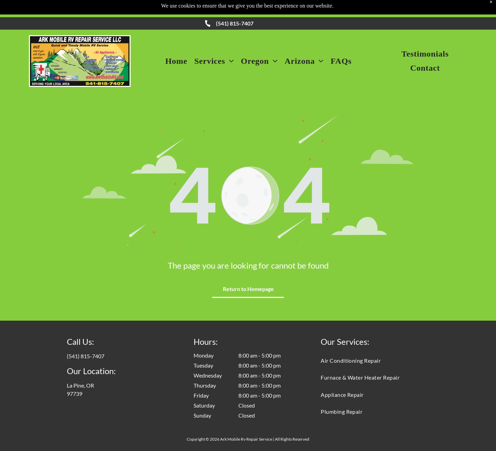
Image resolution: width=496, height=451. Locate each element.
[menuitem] (176, 61)
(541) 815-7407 (235, 23)
